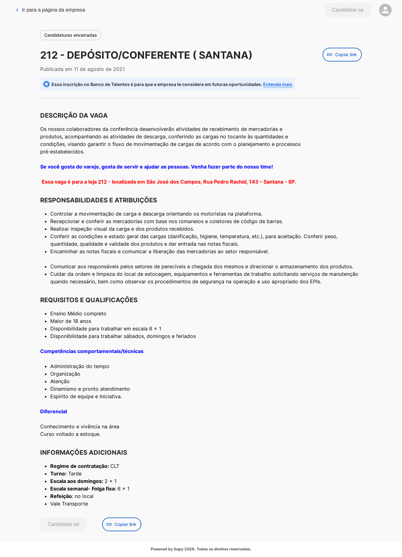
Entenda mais (277, 84)
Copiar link (342, 55)
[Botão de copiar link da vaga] (342, 55)
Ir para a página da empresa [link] (50, 10)
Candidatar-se (348, 10)
